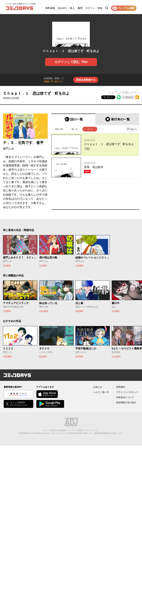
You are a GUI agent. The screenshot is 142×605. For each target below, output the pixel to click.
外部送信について (125, 397)
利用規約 (120, 387)
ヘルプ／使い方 (101, 392)
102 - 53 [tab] (58, 129)
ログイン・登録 (93, 8)
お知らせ (97, 387)
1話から (133, 129)
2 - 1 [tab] (90, 129)
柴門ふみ (8, 148)
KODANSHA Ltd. (27, 433)
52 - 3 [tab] (74, 129)
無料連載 (50, 8)
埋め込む (130, 97)
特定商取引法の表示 (126, 402)
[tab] (73, 119)
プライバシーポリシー (127, 392)
